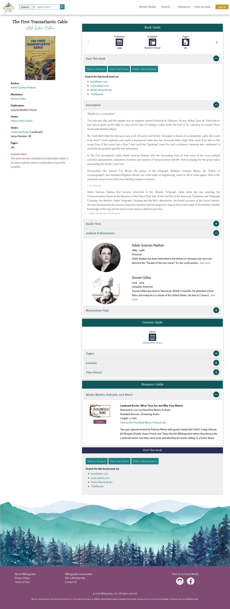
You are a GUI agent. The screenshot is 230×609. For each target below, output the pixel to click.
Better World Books (101, 89)
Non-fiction (26, 120)
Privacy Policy (22, 577)
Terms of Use (22, 581)
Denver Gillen (18, 98)
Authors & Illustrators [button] (152, 233)
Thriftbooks (96, 94)
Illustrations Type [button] (152, 310)
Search (166, 7)
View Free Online (118, 69)
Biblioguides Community (78, 574)
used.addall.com (99, 85)
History (14, 120)
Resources (184, 7)
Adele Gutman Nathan (40, 28)
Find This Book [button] (152, 59)
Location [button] (152, 363)
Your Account (202, 7)
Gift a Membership (75, 577)
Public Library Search (144, 69)
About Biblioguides (25, 574)
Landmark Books (20, 131)
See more (205, 262)
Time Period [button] (152, 372)
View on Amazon (96, 69)
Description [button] (152, 105)
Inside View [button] (152, 224)
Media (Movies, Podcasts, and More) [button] (152, 395)
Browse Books (147, 7)
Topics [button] (152, 353)
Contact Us (71, 581)
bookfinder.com (99, 81)
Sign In (222, 7)
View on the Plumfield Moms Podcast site (143, 422)
